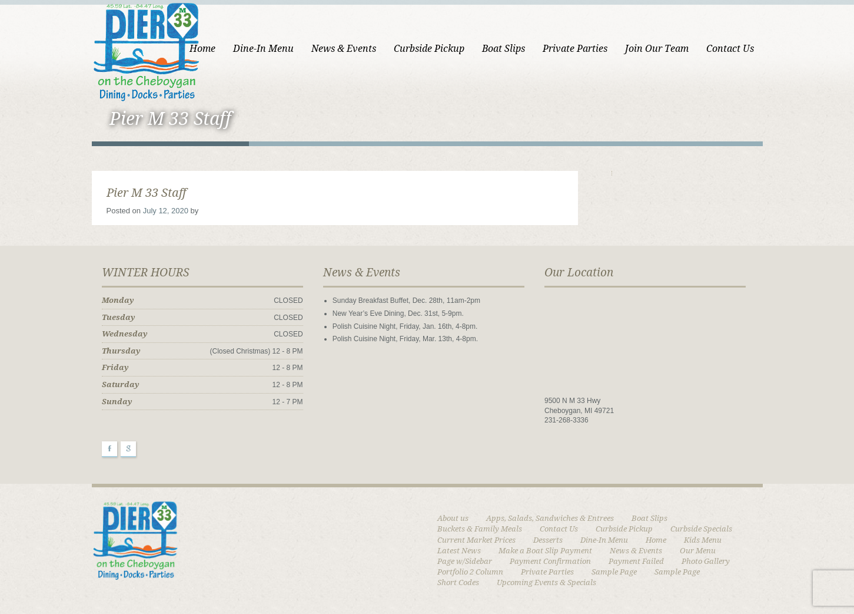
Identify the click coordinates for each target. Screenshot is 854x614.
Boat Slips (503, 48)
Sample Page (614, 571)
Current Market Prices (476, 540)
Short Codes (458, 582)
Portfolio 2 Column (470, 571)
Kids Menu (703, 540)
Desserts (548, 540)
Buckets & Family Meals (479, 528)
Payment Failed (636, 561)
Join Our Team (657, 48)
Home (202, 48)
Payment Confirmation (550, 561)
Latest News (459, 550)
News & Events (343, 48)
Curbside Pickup (429, 48)
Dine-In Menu (263, 48)
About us (452, 518)
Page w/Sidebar (464, 561)
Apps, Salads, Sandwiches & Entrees (550, 518)
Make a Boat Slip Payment (545, 550)
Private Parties (575, 48)
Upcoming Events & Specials (546, 582)
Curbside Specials (701, 528)
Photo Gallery (706, 561)
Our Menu (698, 550)
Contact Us (730, 48)
